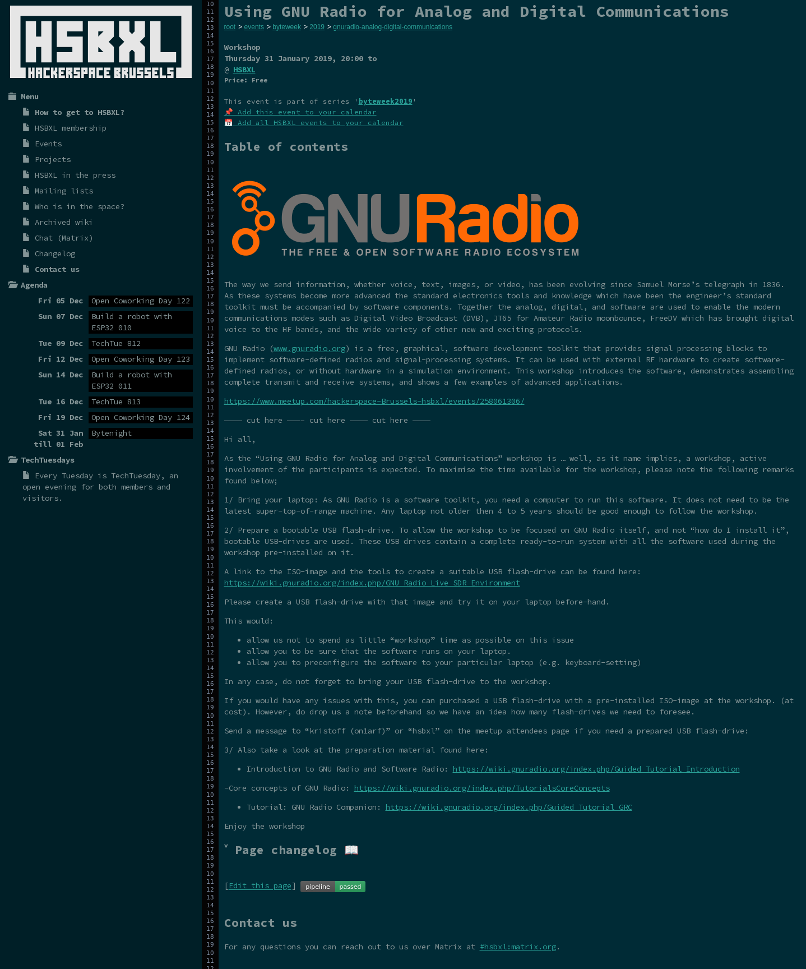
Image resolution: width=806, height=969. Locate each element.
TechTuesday (135, 475)
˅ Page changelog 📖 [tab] (291, 849)
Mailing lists (64, 191)
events (254, 27)
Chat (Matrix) (64, 238)
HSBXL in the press (75, 175)
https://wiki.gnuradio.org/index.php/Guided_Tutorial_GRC (509, 807)
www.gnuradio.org (309, 348)
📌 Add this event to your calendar (300, 112)
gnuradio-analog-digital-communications (392, 27)
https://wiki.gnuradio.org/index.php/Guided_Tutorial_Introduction (596, 769)
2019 (317, 27)
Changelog (55, 253)
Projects (53, 159)
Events (48, 144)
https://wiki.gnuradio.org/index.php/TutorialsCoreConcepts (482, 788)
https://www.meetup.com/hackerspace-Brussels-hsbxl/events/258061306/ (374, 401)
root (230, 27)
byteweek (286, 27)
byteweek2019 (386, 101)
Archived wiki (64, 222)
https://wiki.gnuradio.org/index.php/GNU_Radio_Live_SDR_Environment (372, 583)
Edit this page (260, 886)
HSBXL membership (70, 128)
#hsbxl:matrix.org (518, 947)
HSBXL (244, 69)
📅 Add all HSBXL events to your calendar (314, 122)
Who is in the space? (79, 206)
